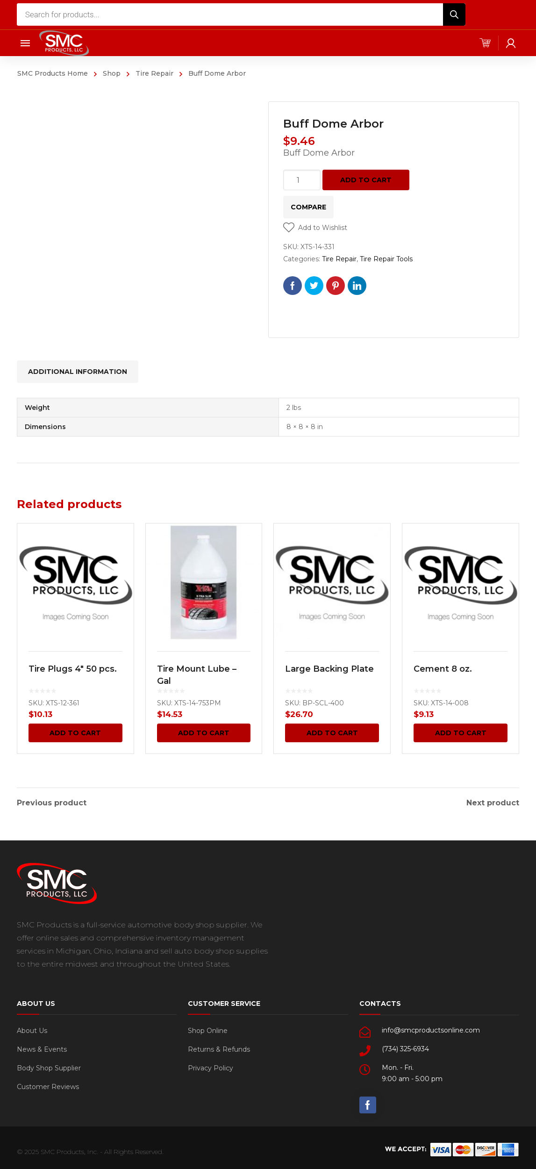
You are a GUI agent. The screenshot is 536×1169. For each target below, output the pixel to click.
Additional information (77, 371)
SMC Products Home (52, 73)
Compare (308, 207)
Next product (492, 802)
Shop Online (208, 1030)
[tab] (77, 371)
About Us (32, 1030)
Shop (112, 73)
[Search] (454, 14)
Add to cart (366, 180)
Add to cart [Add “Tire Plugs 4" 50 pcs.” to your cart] (75, 733)
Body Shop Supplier (49, 1067)
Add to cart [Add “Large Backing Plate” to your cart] (332, 733)
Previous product (51, 802)
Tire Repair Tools (386, 259)
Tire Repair (154, 73)
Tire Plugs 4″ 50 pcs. (73, 669)
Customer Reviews (48, 1086)
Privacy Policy (210, 1067)
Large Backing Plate (329, 669)
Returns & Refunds (219, 1048)
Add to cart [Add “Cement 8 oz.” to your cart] (460, 733)
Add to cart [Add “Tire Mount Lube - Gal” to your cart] (203, 733)
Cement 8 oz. (443, 669)
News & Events (42, 1048)
